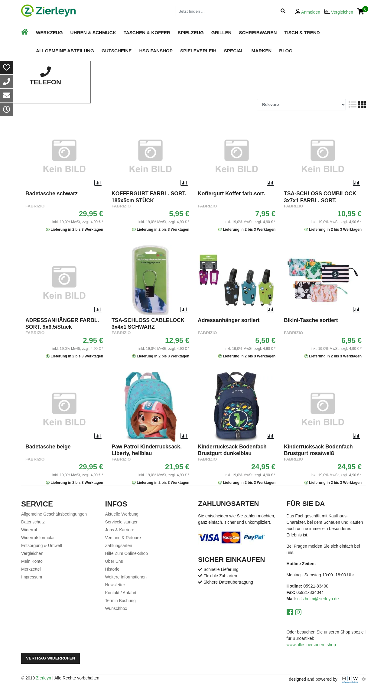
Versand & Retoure (123, 537)
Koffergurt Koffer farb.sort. (231, 194)
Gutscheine (117, 50)
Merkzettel (31, 569)
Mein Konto (32, 561)
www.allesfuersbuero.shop (311, 644)
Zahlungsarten (118, 545)
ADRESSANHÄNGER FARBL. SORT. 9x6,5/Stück (62, 323)
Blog (285, 50)
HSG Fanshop (156, 50)
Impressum (31, 577)
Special (234, 50)
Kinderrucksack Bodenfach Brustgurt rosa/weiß (318, 450)
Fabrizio (34, 206)
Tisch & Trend (302, 32)
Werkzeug (49, 32)
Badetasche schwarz (51, 194)
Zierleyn (43, 678)
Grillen (221, 32)
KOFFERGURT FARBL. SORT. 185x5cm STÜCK (149, 197)
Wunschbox (116, 608)
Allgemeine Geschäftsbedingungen (54, 514)
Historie (112, 569)
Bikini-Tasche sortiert (311, 320)
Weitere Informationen (126, 577)
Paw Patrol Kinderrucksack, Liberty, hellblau (147, 450)
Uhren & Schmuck (93, 32)
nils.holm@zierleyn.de (318, 598)
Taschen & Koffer (147, 32)
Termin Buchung (120, 600)
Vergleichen (32, 553)
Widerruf (29, 529)
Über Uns (114, 561)
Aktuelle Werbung (121, 514)
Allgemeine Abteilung (65, 50)
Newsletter (115, 584)
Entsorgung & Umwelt (41, 545)
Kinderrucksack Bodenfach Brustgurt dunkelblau (232, 450)
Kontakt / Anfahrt (121, 592)
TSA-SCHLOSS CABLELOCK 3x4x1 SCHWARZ (148, 323)
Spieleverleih (198, 50)
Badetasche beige (48, 447)
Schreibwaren (258, 32)
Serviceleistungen (122, 522)
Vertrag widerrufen (50, 658)
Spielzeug (191, 32)
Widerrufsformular (38, 537)
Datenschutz (33, 522)
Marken (262, 50)
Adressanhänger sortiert (228, 320)
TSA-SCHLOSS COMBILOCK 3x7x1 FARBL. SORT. (320, 197)
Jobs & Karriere (119, 529)
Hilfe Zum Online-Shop (126, 553)
